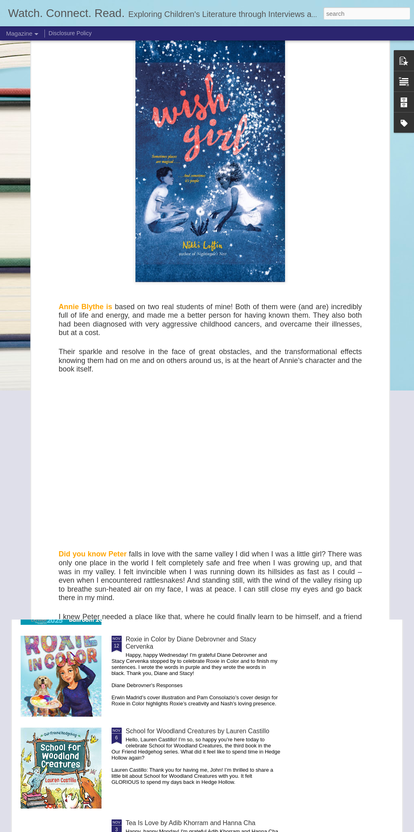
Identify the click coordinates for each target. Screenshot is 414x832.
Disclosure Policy (70, 33)
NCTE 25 (139, 547)
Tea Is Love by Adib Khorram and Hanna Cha (191, 822)
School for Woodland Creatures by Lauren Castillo (197, 731)
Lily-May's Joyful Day (156, 455)
